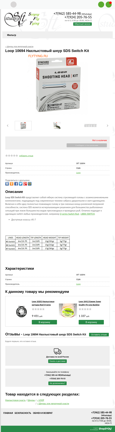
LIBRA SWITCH (88, 213)
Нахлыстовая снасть (15, 400)
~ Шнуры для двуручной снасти (53, 403)
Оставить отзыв (99, 334)
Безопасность (23, 413)
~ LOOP (40, 400)
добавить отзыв (26, 155)
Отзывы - (45, 334)
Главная (8, 413)
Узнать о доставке (58, 361)
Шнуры (31, 400)
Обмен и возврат (43, 413)
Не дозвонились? (57, 383)
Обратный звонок (82, 24)
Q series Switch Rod (69, 213)
